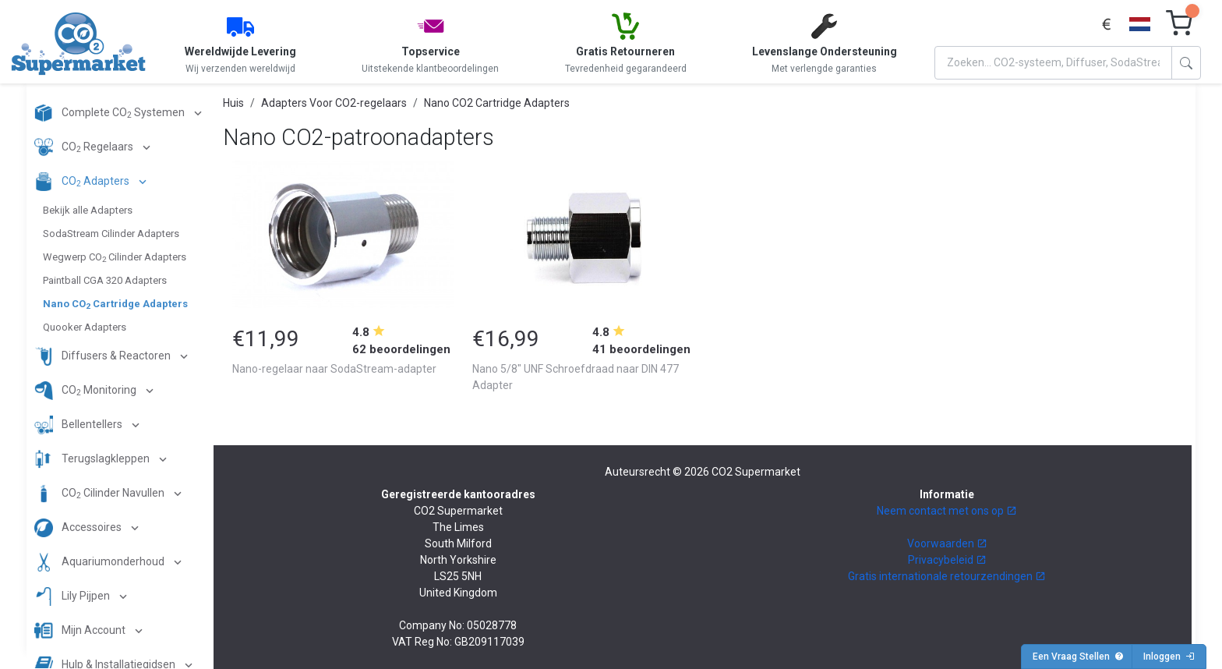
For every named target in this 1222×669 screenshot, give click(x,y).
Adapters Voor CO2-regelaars (334, 103)
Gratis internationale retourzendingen (947, 576)
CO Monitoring (86, 390)
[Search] (1053, 63)
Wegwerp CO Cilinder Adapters (114, 257)
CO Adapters (83, 181)
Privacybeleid (947, 560)
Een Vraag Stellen (1078, 656)
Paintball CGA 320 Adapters (105, 280)
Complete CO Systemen (110, 113)
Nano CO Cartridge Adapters (115, 304)
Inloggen (1169, 656)
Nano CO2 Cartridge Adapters (497, 103)
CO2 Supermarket (756, 471)
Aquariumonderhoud (100, 562)
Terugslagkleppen (93, 459)
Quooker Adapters (84, 327)
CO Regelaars (85, 147)
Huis (233, 103)
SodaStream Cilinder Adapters (111, 233)
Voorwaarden (947, 543)
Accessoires (79, 528)
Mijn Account (81, 630)
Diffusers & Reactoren (103, 356)
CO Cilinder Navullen (100, 493)
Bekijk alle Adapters (87, 210)
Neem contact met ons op (947, 510)
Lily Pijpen (73, 596)
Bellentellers (79, 425)
